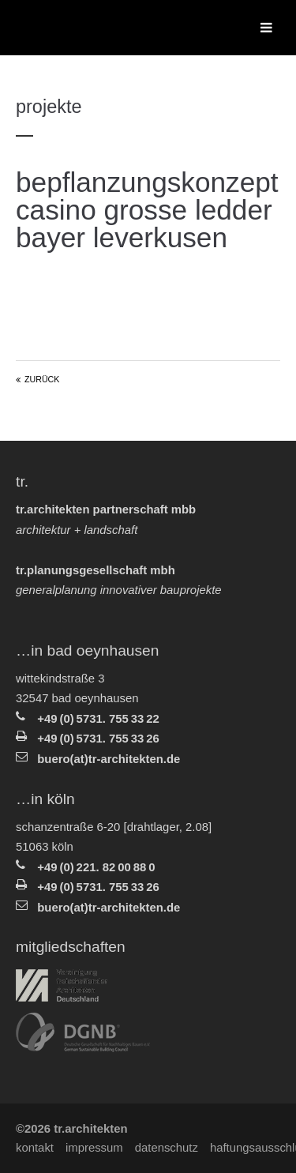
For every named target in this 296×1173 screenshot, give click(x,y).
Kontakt (35, 1147)
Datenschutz (166, 1147)
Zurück (41, 379)
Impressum (94, 1147)
